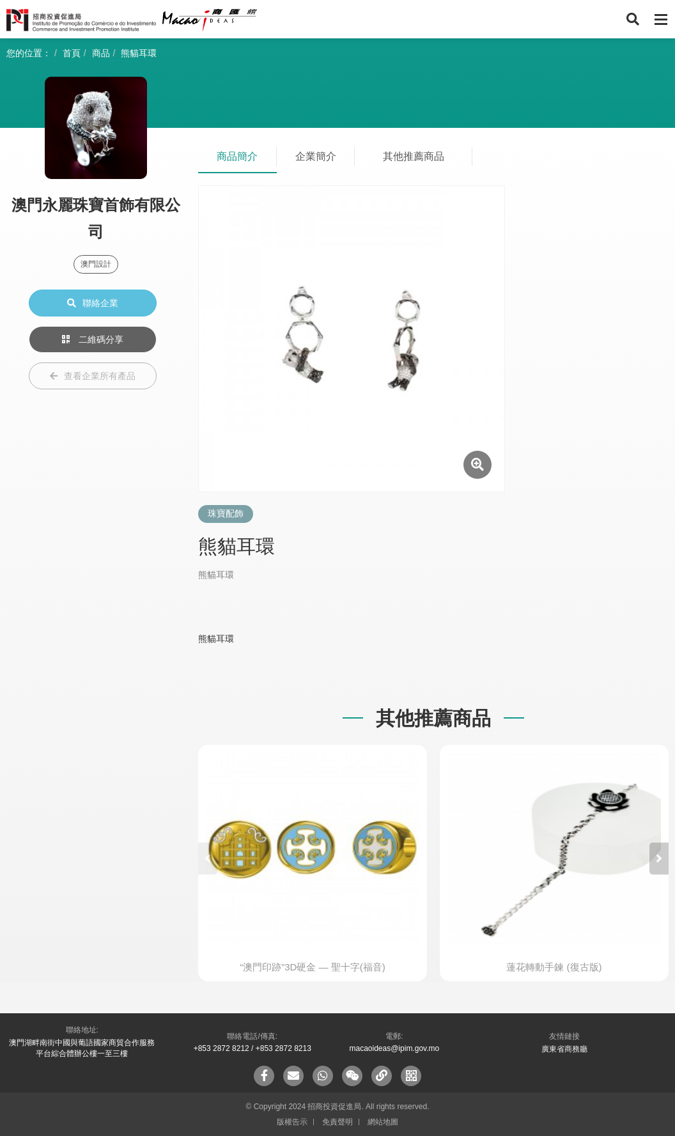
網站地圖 (383, 1121)
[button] (659, 859)
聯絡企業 (92, 303)
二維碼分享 (92, 339)
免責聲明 (337, 1121)
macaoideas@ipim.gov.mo (394, 1048)
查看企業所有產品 (93, 376)
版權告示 (292, 1121)
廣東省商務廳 (564, 1049)
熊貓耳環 (139, 53)
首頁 (72, 53)
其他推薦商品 (413, 156)
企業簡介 (315, 156)
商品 (101, 53)
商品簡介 (237, 156)
